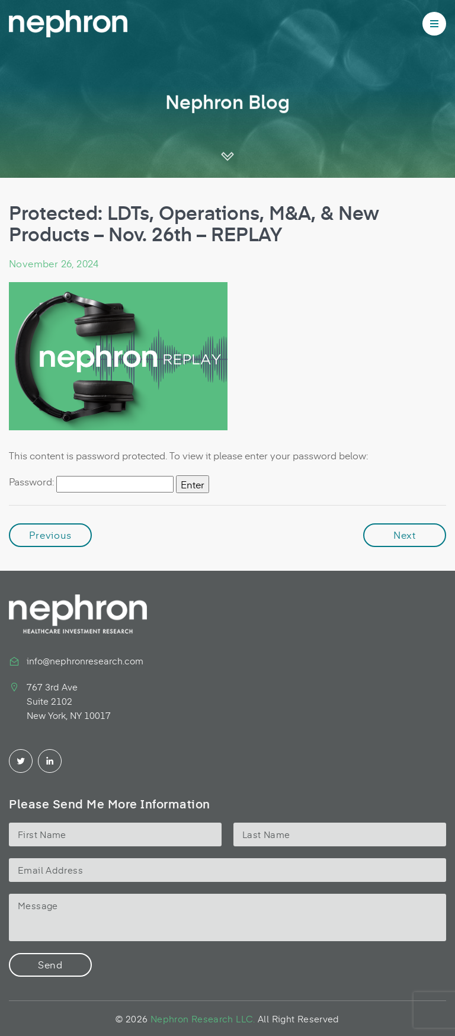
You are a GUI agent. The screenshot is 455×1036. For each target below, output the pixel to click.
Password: (91, 484)
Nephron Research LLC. (202, 1018)
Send (50, 964)
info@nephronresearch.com (85, 660)
